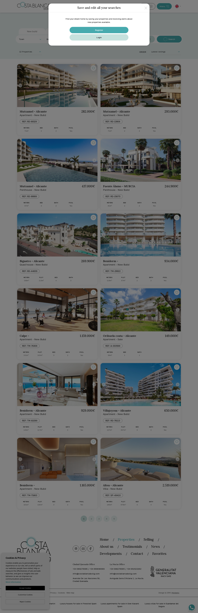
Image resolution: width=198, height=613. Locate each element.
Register (99, 30)
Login (99, 37)
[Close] (146, 7)
